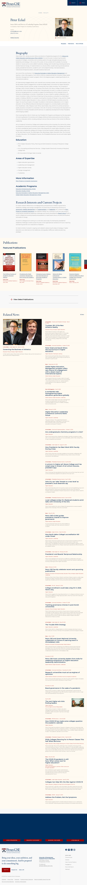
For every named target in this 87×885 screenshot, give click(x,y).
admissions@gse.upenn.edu (46, 865)
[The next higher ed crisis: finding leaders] (78, 702)
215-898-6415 (42, 864)
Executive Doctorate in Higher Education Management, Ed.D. (32, 193)
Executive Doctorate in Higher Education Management (50, 73)
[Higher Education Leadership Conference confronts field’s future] (78, 413)
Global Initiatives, (49, 376)
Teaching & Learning (57, 353)
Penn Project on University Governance (26, 181)
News (46, 364)
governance (19, 209)
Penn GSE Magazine (49, 389)
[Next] (85, 266)
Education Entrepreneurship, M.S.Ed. (26, 189)
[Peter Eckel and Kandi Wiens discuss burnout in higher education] (78, 349)
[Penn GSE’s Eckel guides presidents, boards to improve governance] (78, 517)
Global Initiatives (67, 644)
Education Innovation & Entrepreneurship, (54, 573)
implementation (42, 209)
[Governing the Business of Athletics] (22, 332)
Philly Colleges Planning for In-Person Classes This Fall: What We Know (68, 743)
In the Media (6, 347)
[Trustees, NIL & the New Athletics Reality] (78, 325)
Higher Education (19, 351)
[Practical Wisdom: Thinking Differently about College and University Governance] (75, 262)
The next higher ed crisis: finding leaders (53, 706)
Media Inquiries (14, 37)
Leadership (63, 397)
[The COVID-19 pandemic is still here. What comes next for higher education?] (78, 760)
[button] (82, 3)
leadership (52, 209)
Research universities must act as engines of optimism (64, 676)
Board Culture (62, 213)
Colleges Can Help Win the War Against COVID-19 (64, 784)
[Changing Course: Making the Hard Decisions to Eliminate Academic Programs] (42, 262)
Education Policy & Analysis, (9, 351)
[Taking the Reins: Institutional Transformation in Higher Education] (59, 262)
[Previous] (85, 262)
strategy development (29, 209)
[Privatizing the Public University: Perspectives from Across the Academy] (25, 262)
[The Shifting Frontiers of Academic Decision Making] (9, 262)
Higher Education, (49, 353)
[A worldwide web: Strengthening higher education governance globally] (78, 393)
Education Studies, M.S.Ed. (23, 191)
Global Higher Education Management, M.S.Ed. (28, 195)
